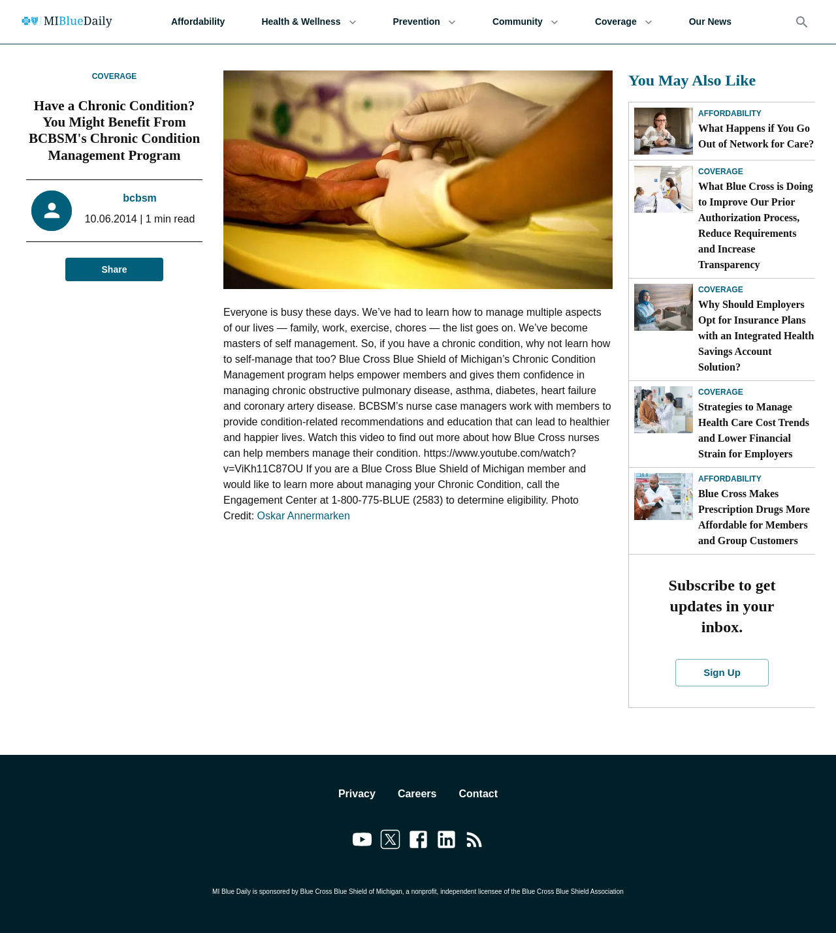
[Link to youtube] (362, 841)
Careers (417, 793)
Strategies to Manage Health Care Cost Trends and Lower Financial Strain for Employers (753, 430)
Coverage (624, 22)
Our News (710, 22)
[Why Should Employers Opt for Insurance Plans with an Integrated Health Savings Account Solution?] (663, 307)
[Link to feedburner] (474, 841)
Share (114, 270)
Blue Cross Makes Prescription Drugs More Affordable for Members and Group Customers (754, 517)
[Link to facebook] (418, 841)
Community (525, 22)
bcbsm (140, 198)
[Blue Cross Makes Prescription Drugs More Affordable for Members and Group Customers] (663, 496)
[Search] (802, 22)
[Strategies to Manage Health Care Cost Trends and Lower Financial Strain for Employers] (663, 409)
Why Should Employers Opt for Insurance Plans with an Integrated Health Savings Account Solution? (756, 336)
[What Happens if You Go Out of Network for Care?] (663, 131)
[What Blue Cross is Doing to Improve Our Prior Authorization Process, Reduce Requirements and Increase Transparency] (663, 189)
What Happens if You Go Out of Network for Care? (756, 136)
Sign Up (722, 673)
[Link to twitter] (390, 841)
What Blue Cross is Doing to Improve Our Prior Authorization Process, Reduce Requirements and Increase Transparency (755, 225)
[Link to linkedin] (446, 841)
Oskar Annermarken (303, 515)
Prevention (424, 22)
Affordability (198, 22)
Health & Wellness (308, 22)
